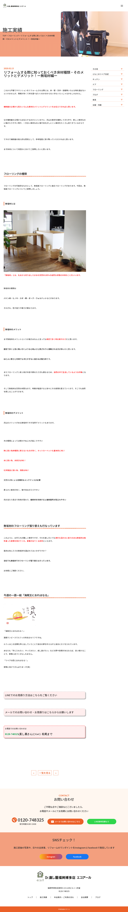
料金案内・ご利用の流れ (64, 897)
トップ (30, 897)
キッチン (96, 79)
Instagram (51, 856)
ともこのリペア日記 (101, 74)
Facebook (77, 856)
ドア (94, 84)
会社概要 (84, 897)
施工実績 (43, 897)
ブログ (95, 94)
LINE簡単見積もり (101, 821)
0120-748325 (28, 819)
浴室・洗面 (97, 105)
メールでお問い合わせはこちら (65, 821)
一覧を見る (44, 772)
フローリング (98, 89)
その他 (95, 69)
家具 (94, 99)
